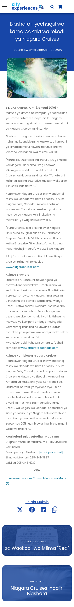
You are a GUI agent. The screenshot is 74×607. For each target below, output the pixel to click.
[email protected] (51, 452)
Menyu (4, 6)
